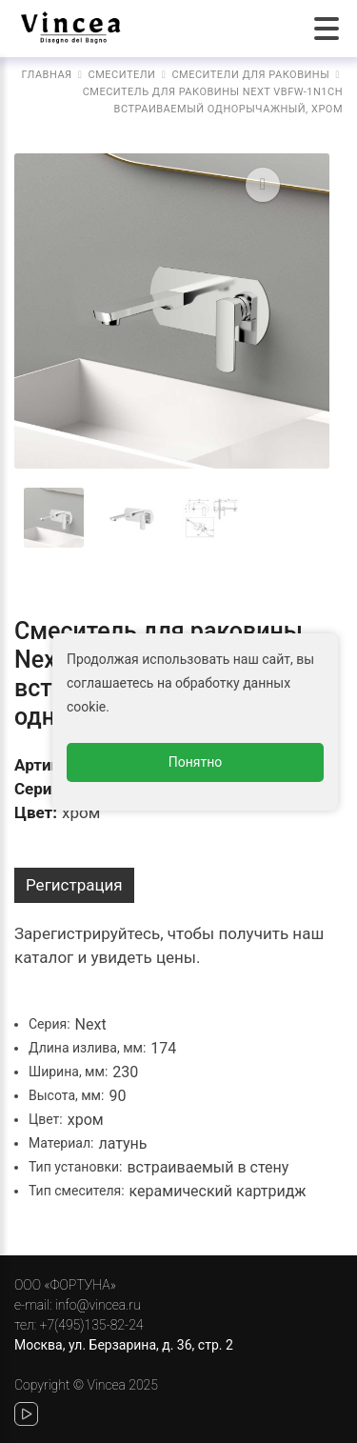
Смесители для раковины (250, 75)
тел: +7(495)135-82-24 (78, 1325)
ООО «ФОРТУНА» (65, 1285)
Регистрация (74, 884)
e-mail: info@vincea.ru (77, 1305)
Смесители (122, 75)
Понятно (196, 762)
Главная (47, 75)
